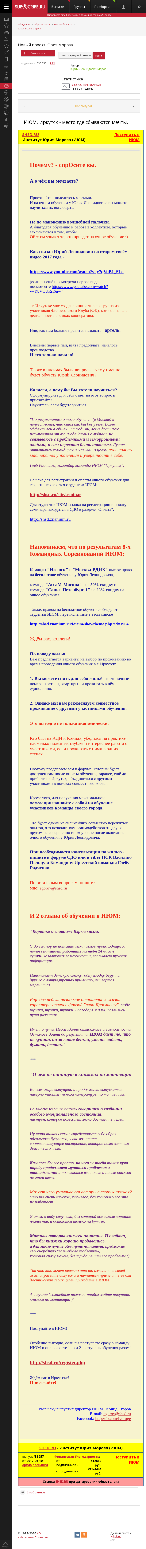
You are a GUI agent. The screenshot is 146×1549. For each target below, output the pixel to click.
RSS (52, 63)
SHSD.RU (30, 134)
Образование (42, 24)
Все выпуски (83, 106)
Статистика (72, 79)
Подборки (104, 4)
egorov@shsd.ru (53, 888)
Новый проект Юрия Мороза (45, 44)
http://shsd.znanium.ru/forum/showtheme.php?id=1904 (79, 624)
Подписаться (38, 53)
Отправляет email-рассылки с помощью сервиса (79, 15)
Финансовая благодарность (76, 1456)
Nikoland (115, 1536)
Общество (24, 24)
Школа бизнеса (63, 24)
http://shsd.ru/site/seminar (55, 494)
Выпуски (60, 4)
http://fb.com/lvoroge (113, 1418)
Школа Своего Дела (29, 28)
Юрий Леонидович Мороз (88, 69)
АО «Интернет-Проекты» (33, 1535)
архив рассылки (35, 1465)
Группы (82, 4)
